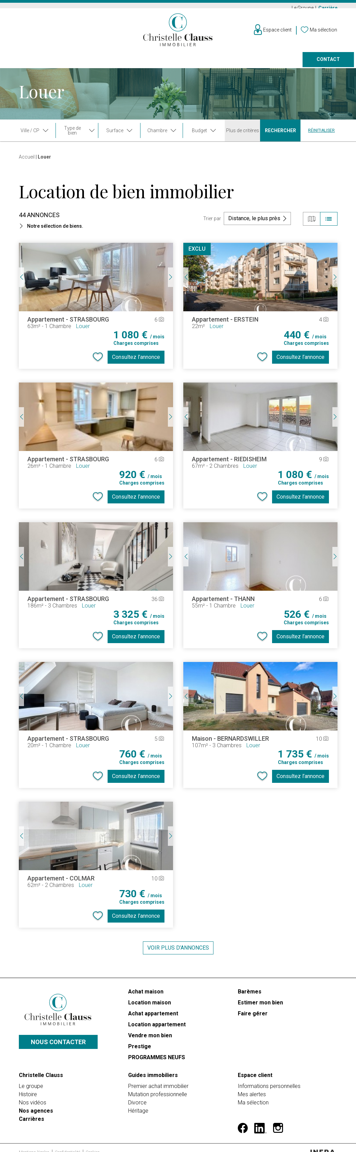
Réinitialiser (321, 134)
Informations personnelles (269, 1082)
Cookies (93, 1138)
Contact (328, 63)
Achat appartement (153, 1017)
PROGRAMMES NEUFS (156, 1060)
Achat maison (145, 995)
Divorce (137, 1099)
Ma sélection (253, 1099)
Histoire (28, 1091)
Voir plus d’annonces (178, 951)
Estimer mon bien (260, 1006)
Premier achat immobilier (158, 1082)
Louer (61, 63)
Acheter (29, 63)
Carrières (31, 1115)
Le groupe (31, 1082)
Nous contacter (58, 1041)
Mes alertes (252, 1091)
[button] (96, 229)
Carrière (327, 8)
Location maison (149, 1006)
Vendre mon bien (150, 1039)
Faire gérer (228, 63)
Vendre (91, 63)
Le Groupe (303, 8)
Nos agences (272, 63)
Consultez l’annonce (136, 360)
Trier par (212, 222)
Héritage (138, 1107)
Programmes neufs (175, 63)
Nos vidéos (32, 1099)
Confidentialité (68, 1138)
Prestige (125, 63)
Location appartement (157, 1028)
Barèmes (249, 995)
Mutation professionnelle (157, 1091)
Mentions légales (34, 1138)
